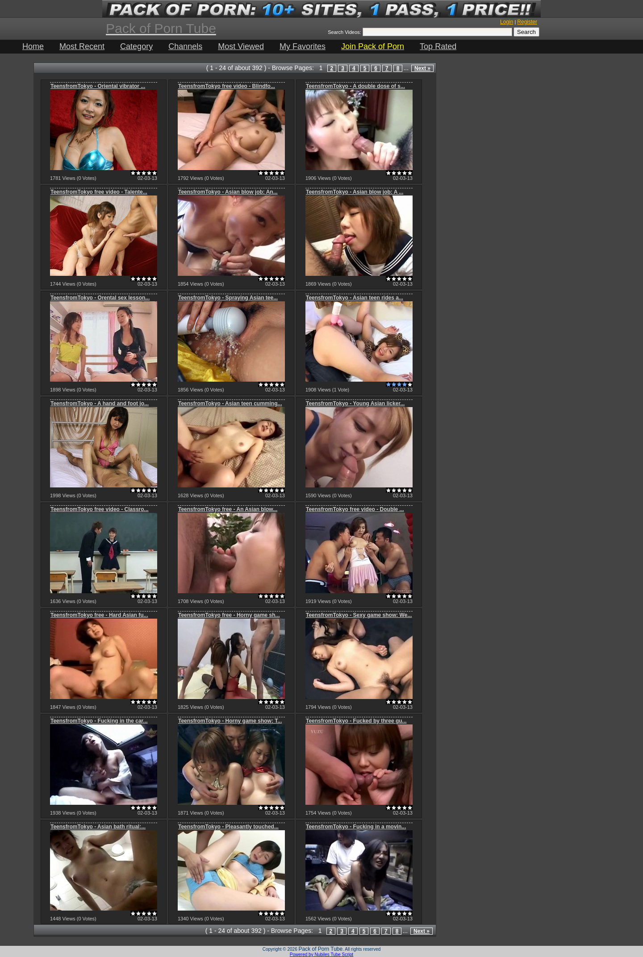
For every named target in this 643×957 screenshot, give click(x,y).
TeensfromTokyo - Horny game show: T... (230, 721)
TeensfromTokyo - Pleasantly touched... (228, 827)
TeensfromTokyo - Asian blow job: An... (228, 192)
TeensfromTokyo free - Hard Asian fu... (99, 615)
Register (527, 22)
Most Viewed (241, 46)
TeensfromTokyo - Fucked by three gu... (356, 721)
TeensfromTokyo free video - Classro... (99, 509)
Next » (422, 68)
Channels (185, 46)
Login (506, 22)
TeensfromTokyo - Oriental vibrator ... (97, 86)
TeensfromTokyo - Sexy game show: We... (359, 615)
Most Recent (81, 46)
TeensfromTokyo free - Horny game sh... (229, 615)
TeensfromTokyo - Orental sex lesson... (100, 298)
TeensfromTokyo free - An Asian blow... (227, 509)
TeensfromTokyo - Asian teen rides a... (354, 298)
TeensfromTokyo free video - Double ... (355, 509)
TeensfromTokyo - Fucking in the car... (99, 721)
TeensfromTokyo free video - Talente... (98, 192)
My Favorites (303, 46)
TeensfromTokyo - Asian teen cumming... (230, 403)
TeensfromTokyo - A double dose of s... (355, 86)
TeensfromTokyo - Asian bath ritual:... (98, 827)
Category (136, 46)
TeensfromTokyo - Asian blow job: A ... (354, 192)
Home (33, 46)
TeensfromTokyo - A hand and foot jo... (99, 403)
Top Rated (438, 46)
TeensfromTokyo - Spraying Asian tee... (228, 298)
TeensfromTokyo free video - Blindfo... (226, 86)
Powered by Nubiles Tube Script (321, 954)
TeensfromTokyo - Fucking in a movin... (356, 827)
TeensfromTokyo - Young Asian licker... (355, 403)
